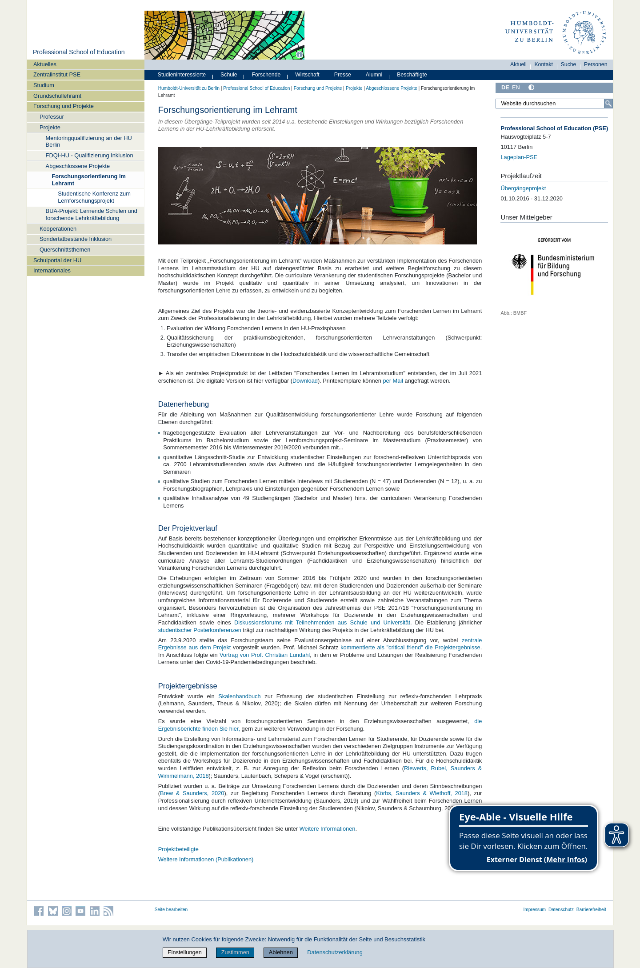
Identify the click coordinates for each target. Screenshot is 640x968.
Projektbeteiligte (178, 849)
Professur (52, 116)
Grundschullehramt (57, 95)
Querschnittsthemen (65, 249)
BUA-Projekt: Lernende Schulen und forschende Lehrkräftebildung (91, 214)
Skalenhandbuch (239, 696)
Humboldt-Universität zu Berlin (189, 88)
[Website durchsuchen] (554, 103)
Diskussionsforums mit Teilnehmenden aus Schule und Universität (322, 622)
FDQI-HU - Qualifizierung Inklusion (89, 155)
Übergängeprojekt (523, 188)
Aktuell (518, 64)
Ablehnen (281, 952)
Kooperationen (58, 228)
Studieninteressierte (182, 75)
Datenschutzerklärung (334, 952)
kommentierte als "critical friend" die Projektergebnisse (410, 647)
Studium (43, 85)
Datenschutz (561, 909)
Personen (596, 64)
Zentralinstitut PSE (56, 74)
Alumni (374, 75)
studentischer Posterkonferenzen (199, 630)
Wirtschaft (307, 75)
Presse (342, 75)
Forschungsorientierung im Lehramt (88, 179)
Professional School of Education (79, 52)
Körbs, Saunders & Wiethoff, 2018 (422, 793)
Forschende (266, 75)
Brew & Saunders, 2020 (192, 793)
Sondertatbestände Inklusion (76, 239)
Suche (568, 64)
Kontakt (543, 64)
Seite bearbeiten (171, 909)
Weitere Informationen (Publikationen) (206, 859)
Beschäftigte (412, 75)
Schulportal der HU (57, 260)
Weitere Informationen (328, 828)
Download (305, 380)
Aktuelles (44, 64)
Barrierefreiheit (591, 909)
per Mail (393, 380)
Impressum (534, 909)
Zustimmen (235, 952)
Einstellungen (185, 952)
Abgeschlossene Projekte (78, 166)
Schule (228, 75)
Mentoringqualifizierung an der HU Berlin (89, 141)
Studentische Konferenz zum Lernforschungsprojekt (94, 197)
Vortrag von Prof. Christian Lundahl (265, 655)
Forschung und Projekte (63, 106)
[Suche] (608, 103)
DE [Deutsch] (505, 87)
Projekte (50, 127)
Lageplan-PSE (518, 157)
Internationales (52, 270)
